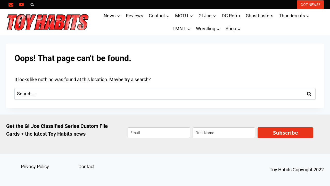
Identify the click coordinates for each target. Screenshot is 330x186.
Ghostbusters (259, 15)
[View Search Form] (32, 4)
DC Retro (231, 15)
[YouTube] (21, 4)
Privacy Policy (35, 166)
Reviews (134, 15)
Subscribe (285, 132)
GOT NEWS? (310, 5)
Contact (86, 166)
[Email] (10, 4)
